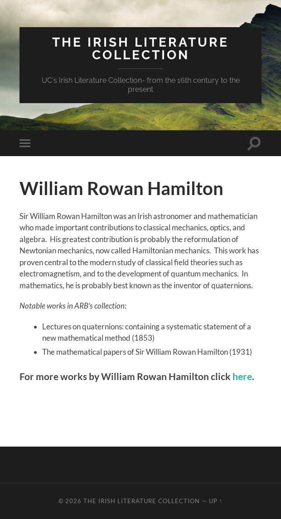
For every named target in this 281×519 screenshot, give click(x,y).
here (242, 376)
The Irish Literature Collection (140, 48)
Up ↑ (216, 501)
